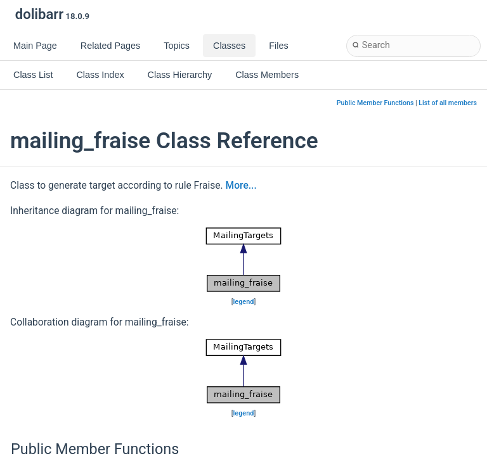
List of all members (448, 103)
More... (241, 185)
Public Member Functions (375, 103)
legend (243, 302)
